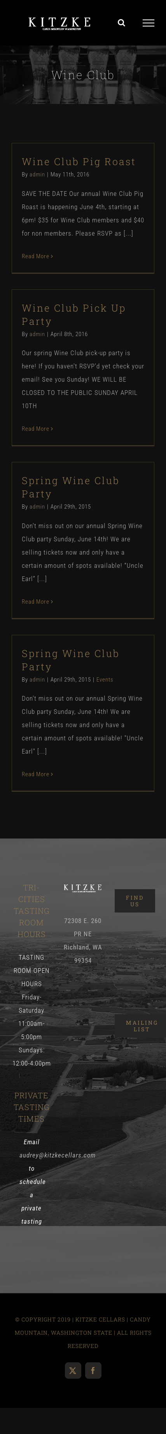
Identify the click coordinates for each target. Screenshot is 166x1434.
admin (37, 174)
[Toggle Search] (122, 22)
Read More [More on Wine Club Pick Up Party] (35, 428)
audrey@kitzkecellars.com (57, 1155)
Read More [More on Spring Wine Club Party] (35, 601)
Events (105, 679)
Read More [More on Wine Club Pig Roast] (35, 256)
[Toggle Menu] (148, 22)
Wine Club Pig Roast (79, 161)
